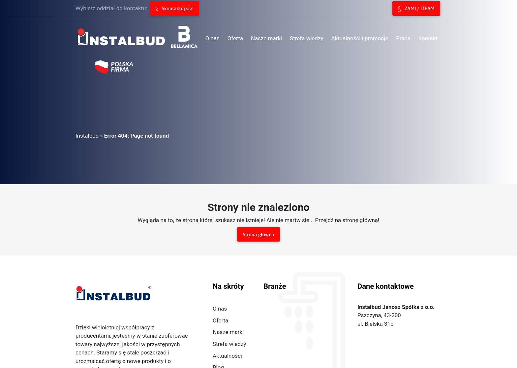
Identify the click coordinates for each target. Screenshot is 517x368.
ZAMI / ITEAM (416, 9)
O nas (220, 308)
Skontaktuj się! (175, 9)
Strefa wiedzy (229, 344)
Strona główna (258, 234)
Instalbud (87, 135)
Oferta (220, 320)
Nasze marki (228, 332)
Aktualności (227, 355)
